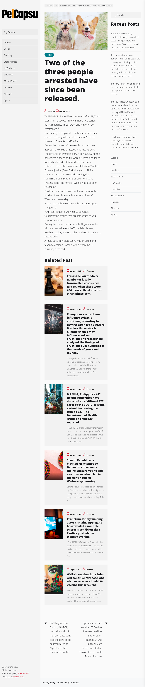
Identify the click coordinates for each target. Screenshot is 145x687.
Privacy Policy (48, 682)
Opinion (8, 87)
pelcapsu (51, 111)
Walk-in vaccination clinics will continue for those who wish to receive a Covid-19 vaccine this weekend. (86, 580)
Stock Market (10, 61)
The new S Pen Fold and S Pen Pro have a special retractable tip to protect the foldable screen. (125, 89)
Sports (7, 100)
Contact (75, 682)
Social (7, 48)
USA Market (10, 68)
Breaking (8, 55)
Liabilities (8, 74)
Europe (7, 42)
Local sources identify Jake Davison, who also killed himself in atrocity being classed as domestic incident (124, 142)
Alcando (8, 94)
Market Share (10, 81)
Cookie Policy (63, 682)
